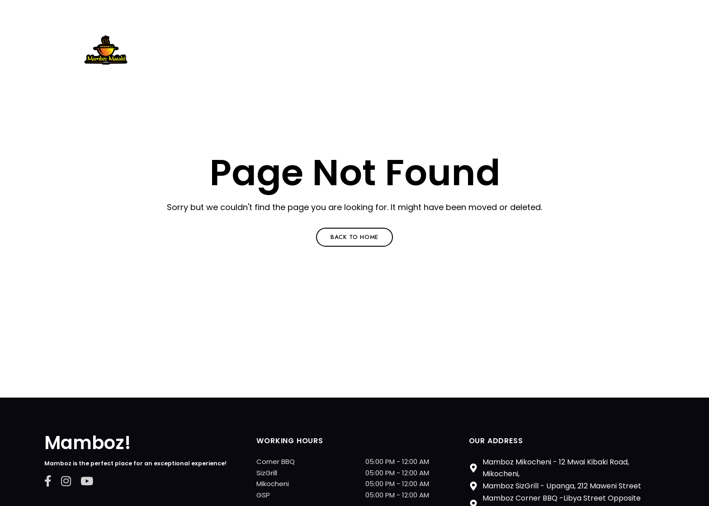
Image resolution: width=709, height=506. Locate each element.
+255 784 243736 (125, 12)
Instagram (66, 481)
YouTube (86, 481)
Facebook (48, 481)
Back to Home (354, 237)
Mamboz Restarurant (154, 74)
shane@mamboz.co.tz (213, 12)
